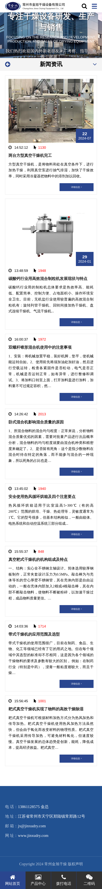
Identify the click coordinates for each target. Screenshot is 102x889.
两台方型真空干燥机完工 (30, 155)
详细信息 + (76, 187)
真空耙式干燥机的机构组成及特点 (38, 559)
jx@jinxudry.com (32, 826)
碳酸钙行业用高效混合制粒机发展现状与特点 (47, 278)
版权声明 (75, 864)
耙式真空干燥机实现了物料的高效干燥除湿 (45, 709)
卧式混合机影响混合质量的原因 (36, 422)
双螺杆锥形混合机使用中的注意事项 (40, 347)
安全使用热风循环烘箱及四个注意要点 (42, 496)
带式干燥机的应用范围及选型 (34, 634)
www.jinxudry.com (33, 835)
